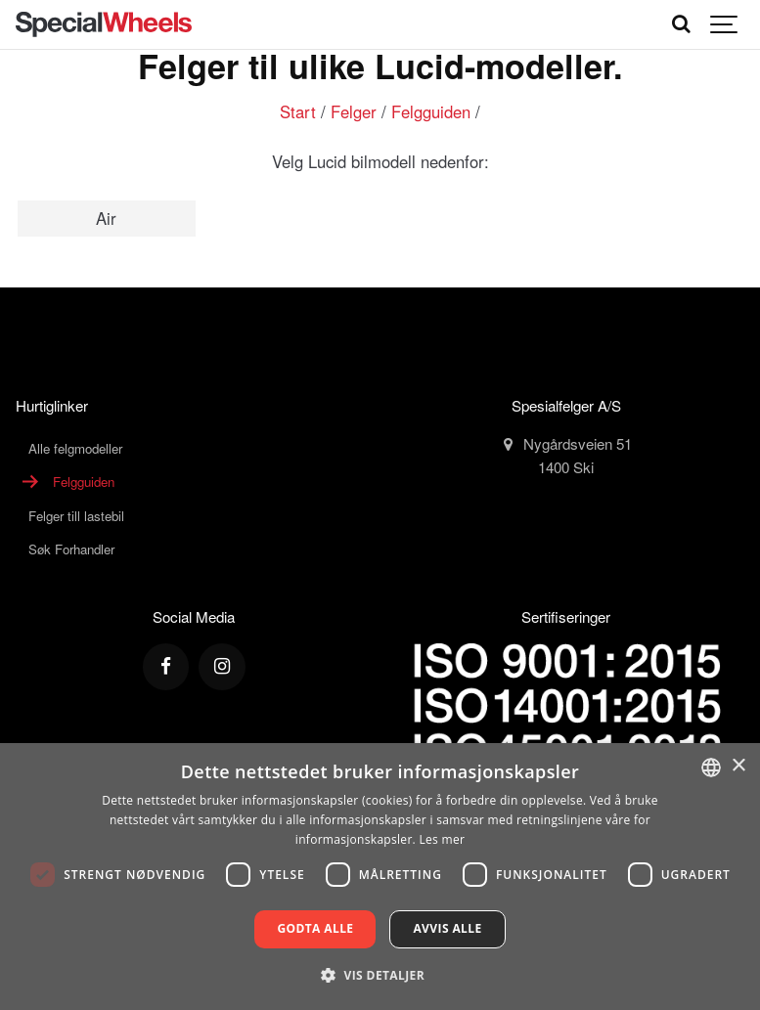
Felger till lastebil (76, 515)
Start (298, 111)
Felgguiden (430, 111)
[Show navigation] (724, 24)
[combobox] (711, 767)
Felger (354, 111)
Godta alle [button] (315, 928)
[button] (380, 975)
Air (106, 218)
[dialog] (380, 876)
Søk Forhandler (71, 549)
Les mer (442, 839)
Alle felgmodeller (75, 448)
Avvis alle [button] (447, 928)
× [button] (738, 766)
